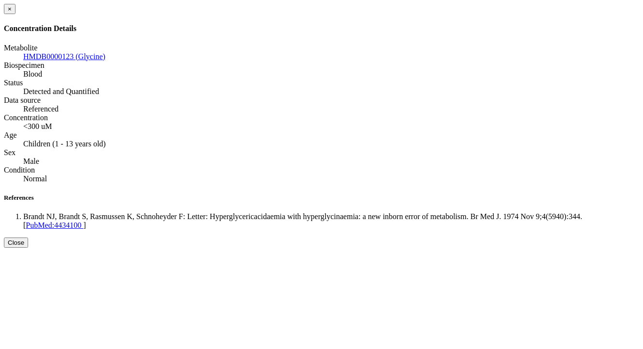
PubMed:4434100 (54, 225)
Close (16, 242)
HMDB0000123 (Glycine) (64, 56)
